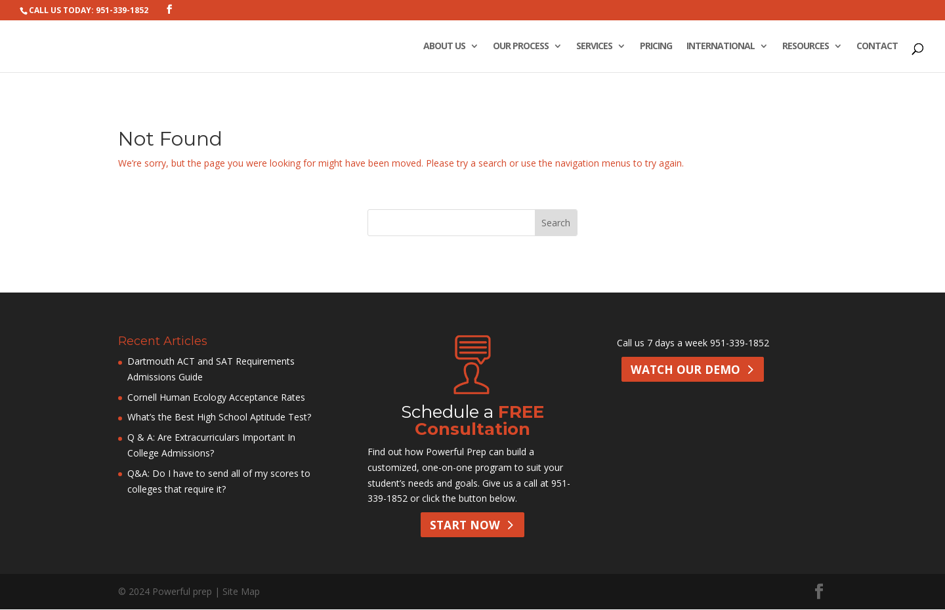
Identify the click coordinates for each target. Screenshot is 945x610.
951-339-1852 (739, 342)
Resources (805, 46)
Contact (877, 46)
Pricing (656, 46)
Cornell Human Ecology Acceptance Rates (216, 397)
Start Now (465, 525)
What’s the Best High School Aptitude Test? (219, 417)
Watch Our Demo (685, 370)
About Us (444, 46)
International (720, 46)
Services (594, 46)
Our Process (521, 46)
